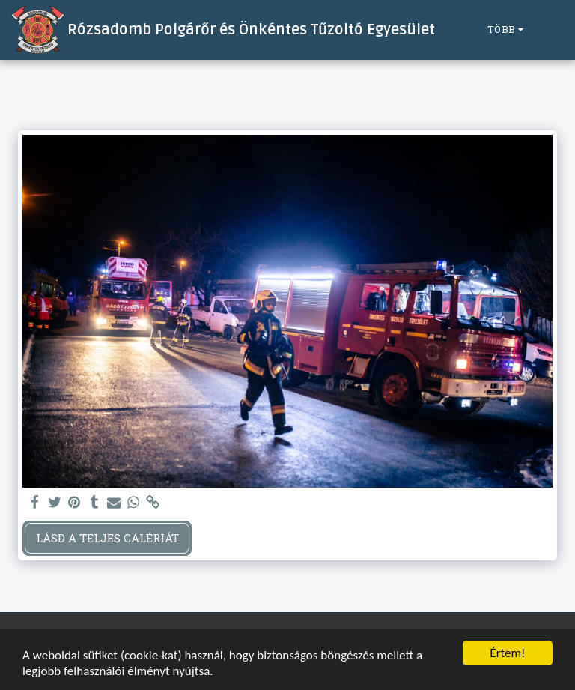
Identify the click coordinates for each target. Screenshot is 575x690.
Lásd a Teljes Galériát (107, 537)
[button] (552, 30)
